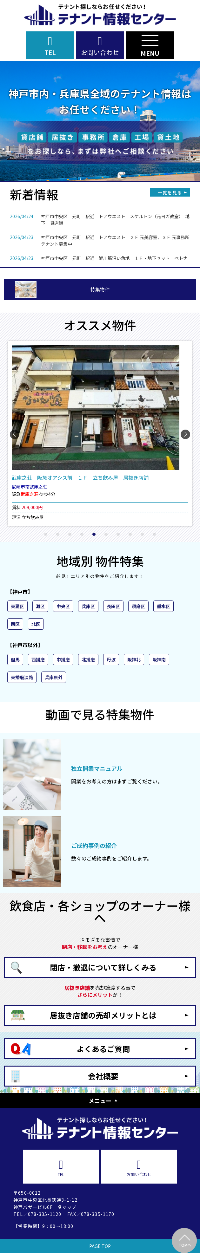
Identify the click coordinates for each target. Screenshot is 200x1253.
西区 (15, 624)
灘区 (40, 606)
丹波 (111, 659)
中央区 (63, 606)
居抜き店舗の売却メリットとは (103, 1015)
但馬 (15, 659)
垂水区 (163, 606)
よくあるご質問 (103, 1048)
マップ (69, 1207)
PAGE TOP (100, 1246)
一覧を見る (170, 192)
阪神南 (159, 659)
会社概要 (103, 1075)
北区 (35, 624)
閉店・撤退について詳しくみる (103, 967)
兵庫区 (88, 606)
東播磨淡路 (22, 677)
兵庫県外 (54, 677)
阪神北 (134, 659)
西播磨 (38, 659)
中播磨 (63, 659)
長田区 (113, 606)
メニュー (100, 1100)
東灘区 (17, 606)
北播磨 (88, 659)
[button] (45, 534)
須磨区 (138, 606)
